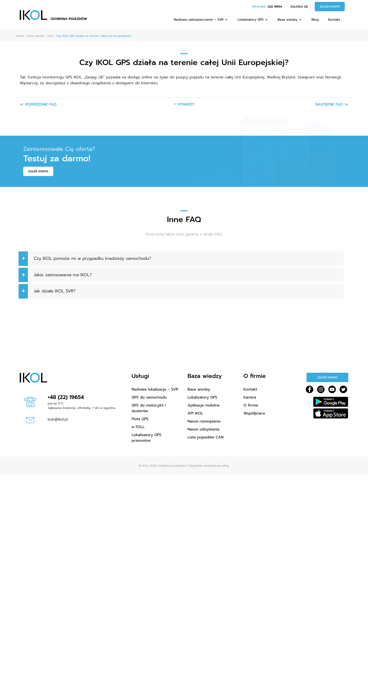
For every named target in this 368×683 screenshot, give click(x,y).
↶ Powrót (184, 104)
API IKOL (195, 413)
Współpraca (254, 413)
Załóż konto (330, 6)
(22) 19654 (275, 6)
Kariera (249, 397)
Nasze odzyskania (203, 429)
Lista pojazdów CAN (206, 437)
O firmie (250, 405)
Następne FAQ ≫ (331, 104)
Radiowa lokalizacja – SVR (155, 389)
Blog (314, 19)
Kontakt (334, 19)
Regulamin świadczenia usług (209, 466)
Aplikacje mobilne (204, 405)
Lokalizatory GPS (253, 19)
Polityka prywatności (172, 466)
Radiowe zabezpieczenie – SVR (201, 19)
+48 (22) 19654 (66, 397)
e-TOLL (138, 427)
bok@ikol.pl (58, 419)
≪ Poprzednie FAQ (38, 104)
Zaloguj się (299, 6)
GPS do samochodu (149, 397)
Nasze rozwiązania (204, 421)
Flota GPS (140, 419)
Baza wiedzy (290, 19)
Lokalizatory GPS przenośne (146, 437)
